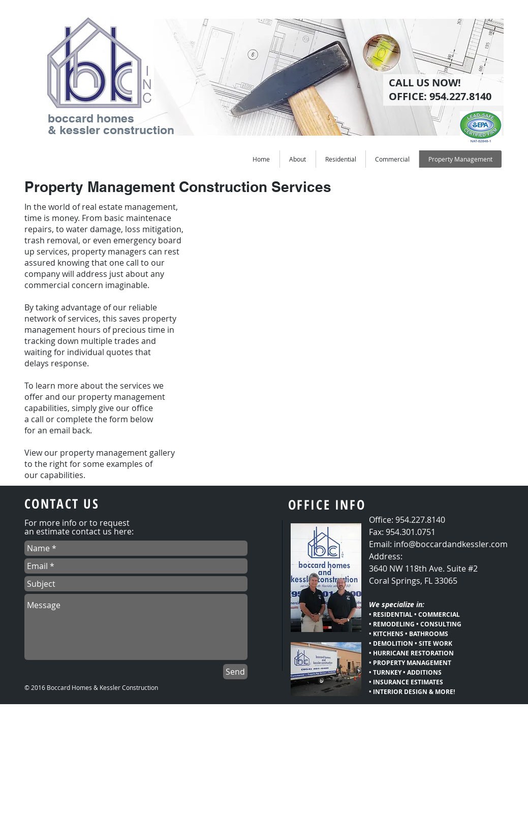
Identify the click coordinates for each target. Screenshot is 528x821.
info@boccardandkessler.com (451, 544)
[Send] (235, 671)
